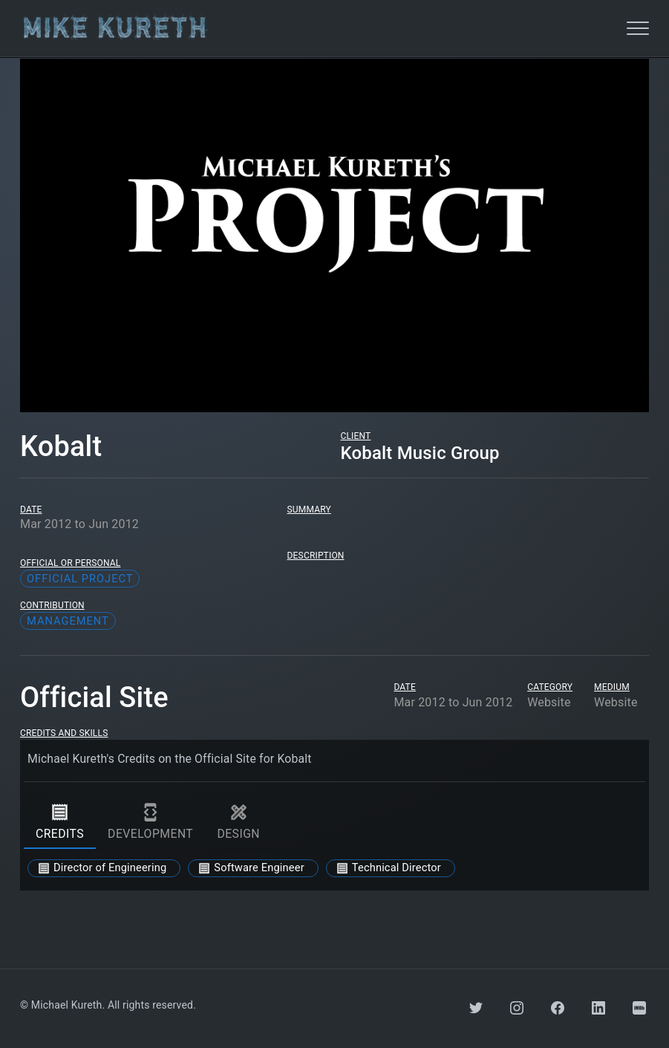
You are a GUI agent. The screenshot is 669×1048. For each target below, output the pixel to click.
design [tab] (238, 822)
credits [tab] (60, 822)
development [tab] (150, 822)
